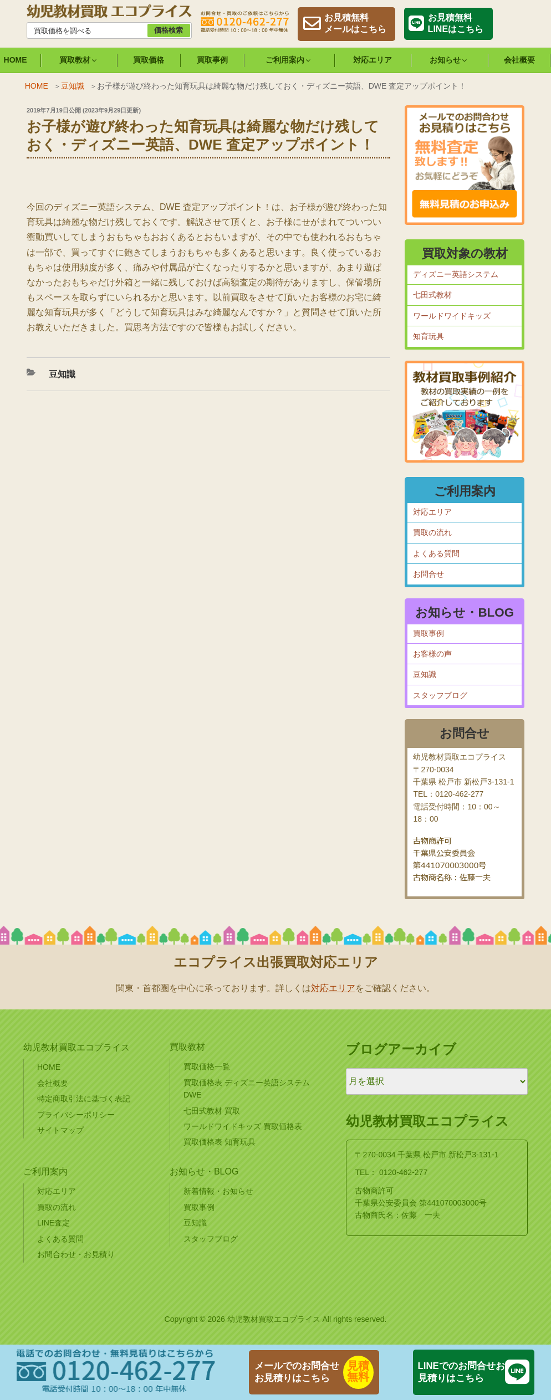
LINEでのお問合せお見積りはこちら (461, 1372)
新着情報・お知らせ (218, 1191)
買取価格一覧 (206, 1066)
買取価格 (148, 59)
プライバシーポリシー (76, 1114)
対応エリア (372, 59)
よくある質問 (436, 553)
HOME (36, 85)
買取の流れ (432, 532)
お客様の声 (432, 653)
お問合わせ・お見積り (76, 1254)
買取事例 (212, 59)
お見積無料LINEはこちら (455, 23)
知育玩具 (428, 336)
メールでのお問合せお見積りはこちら (296, 1372)
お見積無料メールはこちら (355, 23)
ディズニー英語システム (455, 274)
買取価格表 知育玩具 (219, 1141)
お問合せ (428, 574)
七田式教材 (432, 294)
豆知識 (72, 85)
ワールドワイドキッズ (452, 315)
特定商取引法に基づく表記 (83, 1098)
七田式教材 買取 (211, 1110)
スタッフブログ (440, 695)
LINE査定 (53, 1222)
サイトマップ (60, 1130)
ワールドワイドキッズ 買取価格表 (242, 1126)
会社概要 (519, 59)
